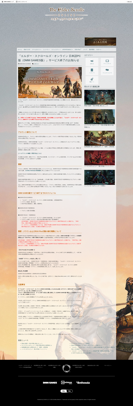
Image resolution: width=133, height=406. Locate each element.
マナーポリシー (107, 365)
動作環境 (91, 49)
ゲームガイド (36, 49)
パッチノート (92, 70)
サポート (98, 49)
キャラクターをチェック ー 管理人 (80, 343)
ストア (85, 49)
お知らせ (36, 63)
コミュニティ (55, 49)
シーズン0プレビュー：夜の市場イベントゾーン (34, 349)
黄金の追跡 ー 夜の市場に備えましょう (32, 343)
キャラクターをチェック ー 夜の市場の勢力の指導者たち (37, 345)
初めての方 (129, 1)
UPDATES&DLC (67, 49)
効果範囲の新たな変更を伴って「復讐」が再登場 (35, 347)
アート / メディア (107, 61)
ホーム (20, 49)
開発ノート (92, 79)
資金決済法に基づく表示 (93, 365)
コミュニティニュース (107, 70)
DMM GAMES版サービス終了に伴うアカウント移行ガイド (86, 345)
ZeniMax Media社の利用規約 (33, 170)
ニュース (46, 49)
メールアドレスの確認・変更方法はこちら (29, 153)
